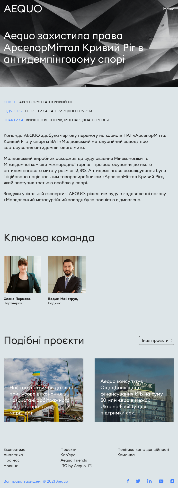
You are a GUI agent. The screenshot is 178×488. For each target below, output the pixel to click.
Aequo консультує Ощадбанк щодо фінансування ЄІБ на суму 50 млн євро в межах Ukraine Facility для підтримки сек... (131, 397)
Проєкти (69, 449)
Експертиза (15, 449)
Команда (126, 454)
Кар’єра (68, 454)
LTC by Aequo (76, 465)
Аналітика (13, 454)
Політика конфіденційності (143, 449)
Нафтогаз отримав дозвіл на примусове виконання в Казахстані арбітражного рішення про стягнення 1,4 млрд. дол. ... (43, 400)
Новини (11, 465)
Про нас (12, 460)
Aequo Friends (74, 460)
